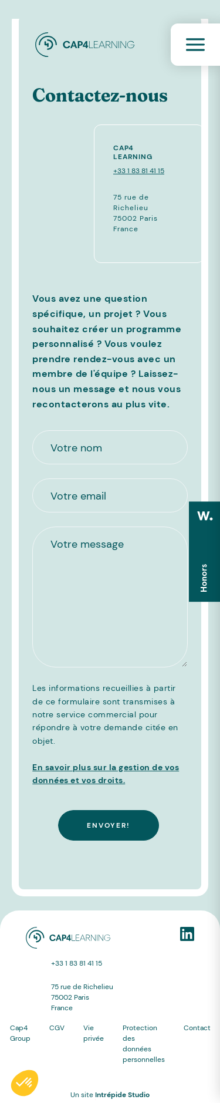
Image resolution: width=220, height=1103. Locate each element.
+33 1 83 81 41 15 (138, 171)
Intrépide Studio (122, 1094)
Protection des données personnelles (144, 1043)
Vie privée (93, 1033)
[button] (25, 1083)
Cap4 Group (20, 1033)
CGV (57, 1028)
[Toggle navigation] (195, 44)
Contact (197, 1028)
